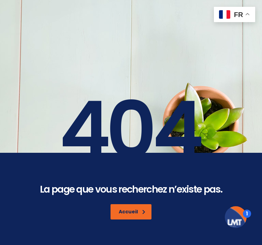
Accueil (132, 211)
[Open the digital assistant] (236, 217)
